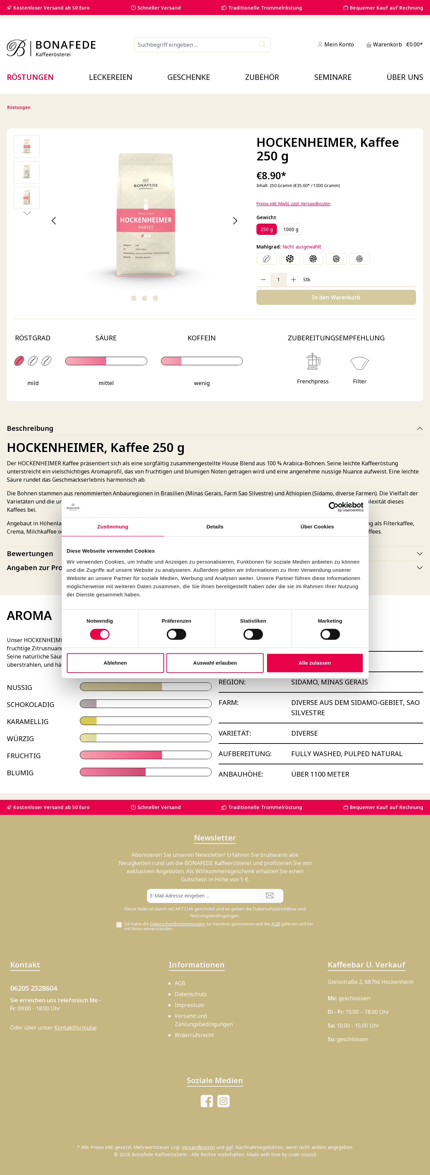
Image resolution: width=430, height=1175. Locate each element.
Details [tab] (215, 526)
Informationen (197, 964)
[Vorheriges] (54, 220)
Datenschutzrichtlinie (275, 909)
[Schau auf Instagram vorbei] (223, 1101)
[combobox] (194, 44)
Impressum (189, 1005)
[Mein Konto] (335, 45)
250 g (267, 229)
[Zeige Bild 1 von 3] (133, 298)
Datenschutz (191, 994)
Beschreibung (30, 428)
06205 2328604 (33, 988)
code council (302, 1154)
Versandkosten (198, 1147)
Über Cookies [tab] (317, 526)
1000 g (290, 229)
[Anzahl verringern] (263, 279)
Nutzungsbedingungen (214, 915)
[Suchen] (263, 44)
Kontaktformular (75, 1027)
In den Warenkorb (336, 297)
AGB (275, 924)
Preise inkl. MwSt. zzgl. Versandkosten (293, 204)
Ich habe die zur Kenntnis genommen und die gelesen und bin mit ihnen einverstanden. (218, 926)
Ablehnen (115, 663)
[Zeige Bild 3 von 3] (155, 298)
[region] (128, 221)
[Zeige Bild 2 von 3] (144, 298)
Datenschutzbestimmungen (177, 924)
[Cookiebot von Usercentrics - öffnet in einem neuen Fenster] (334, 507)
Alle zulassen (314, 663)
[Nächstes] (235, 220)
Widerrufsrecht (194, 1035)
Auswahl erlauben (215, 663)
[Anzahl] (278, 279)
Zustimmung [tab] (112, 526)
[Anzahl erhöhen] (294, 279)
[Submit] (269, 896)
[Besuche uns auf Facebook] (206, 1101)
